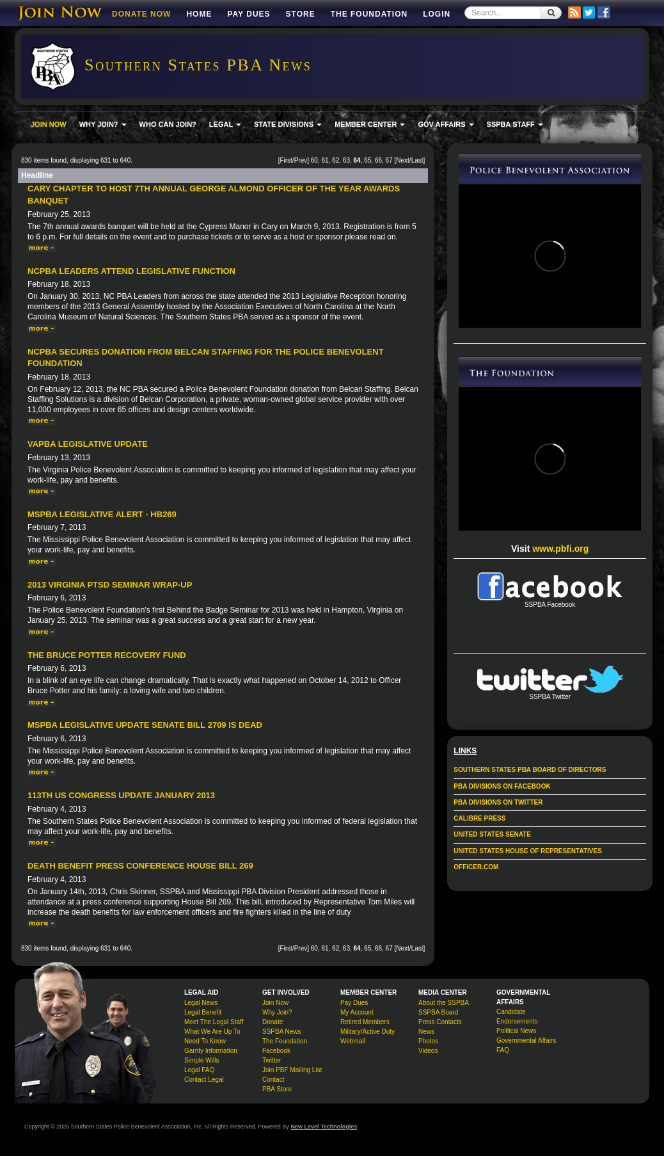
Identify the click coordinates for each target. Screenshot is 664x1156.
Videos (428, 1050)
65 (367, 160)
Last (417, 160)
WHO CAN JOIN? (167, 124)
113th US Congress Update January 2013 (121, 795)
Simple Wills (201, 1060)
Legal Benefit (202, 1012)
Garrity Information (210, 1050)
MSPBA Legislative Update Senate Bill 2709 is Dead (145, 725)
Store (300, 14)
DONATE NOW (141, 14)
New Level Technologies (323, 1126)
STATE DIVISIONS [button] (288, 124)
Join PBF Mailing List (292, 1069)
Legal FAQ (199, 1069)
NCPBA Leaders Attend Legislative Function (131, 271)
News (426, 1031)
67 (389, 160)
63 (346, 160)
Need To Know (205, 1041)
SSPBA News (281, 1031)
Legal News (200, 1002)
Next (402, 160)
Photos (428, 1041)
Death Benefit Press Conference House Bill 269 (140, 866)
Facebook (276, 1050)
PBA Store (277, 1089)
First (286, 160)
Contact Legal (204, 1079)
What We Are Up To (212, 1031)
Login (436, 14)
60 (314, 160)
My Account (357, 1012)
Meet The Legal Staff (213, 1021)
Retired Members (365, 1021)
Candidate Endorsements (516, 1016)
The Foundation (369, 14)
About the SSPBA (443, 1002)
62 (335, 160)
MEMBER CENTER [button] (370, 124)
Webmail (352, 1041)
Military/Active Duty (367, 1031)
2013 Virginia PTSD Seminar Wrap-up (110, 585)
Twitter (271, 1060)
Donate (272, 1021)
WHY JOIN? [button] (103, 124)
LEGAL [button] (225, 124)
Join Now (275, 1002)
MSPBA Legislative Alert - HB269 (102, 514)
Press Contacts (440, 1021)
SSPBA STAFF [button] (515, 124)
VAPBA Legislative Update (88, 444)
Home (199, 14)
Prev (301, 160)
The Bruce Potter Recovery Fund (107, 655)
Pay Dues (248, 14)
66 (378, 160)
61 (324, 160)
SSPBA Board (438, 1012)
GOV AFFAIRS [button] (445, 124)
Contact (273, 1079)
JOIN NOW (49, 124)
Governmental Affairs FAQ (526, 1045)
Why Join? (277, 1012)
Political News (516, 1030)
